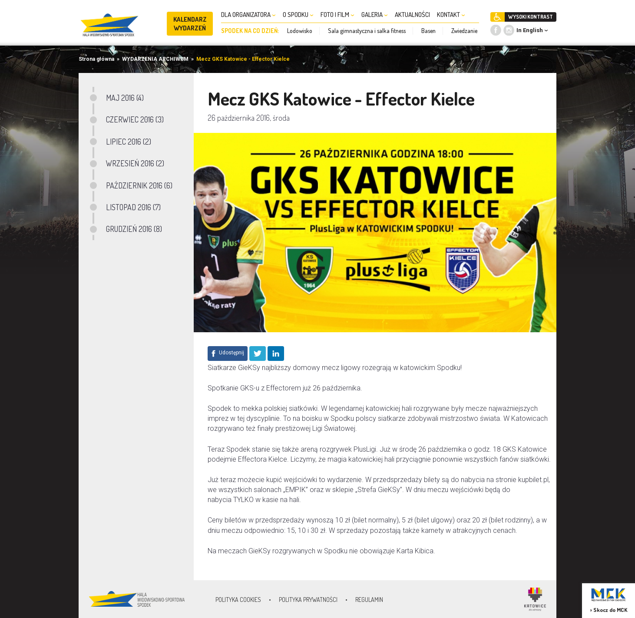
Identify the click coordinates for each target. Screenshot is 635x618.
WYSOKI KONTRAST (530, 16)
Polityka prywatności (308, 599)
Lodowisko (299, 30)
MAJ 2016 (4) (125, 97)
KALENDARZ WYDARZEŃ (190, 23)
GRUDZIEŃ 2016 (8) (134, 229)
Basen (428, 30)
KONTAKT (451, 14)
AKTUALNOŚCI (412, 14)
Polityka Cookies (238, 599)
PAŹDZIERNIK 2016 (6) (139, 185)
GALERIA (374, 14)
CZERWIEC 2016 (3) (135, 119)
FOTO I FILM (337, 14)
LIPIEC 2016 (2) (128, 141)
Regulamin (369, 599)
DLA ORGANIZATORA (248, 14)
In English (529, 30)
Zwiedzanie (464, 30)
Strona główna (96, 59)
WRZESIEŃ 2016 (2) (135, 163)
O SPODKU (298, 14)
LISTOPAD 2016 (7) (133, 207)
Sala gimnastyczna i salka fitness (367, 30)
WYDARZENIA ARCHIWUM (155, 59)
